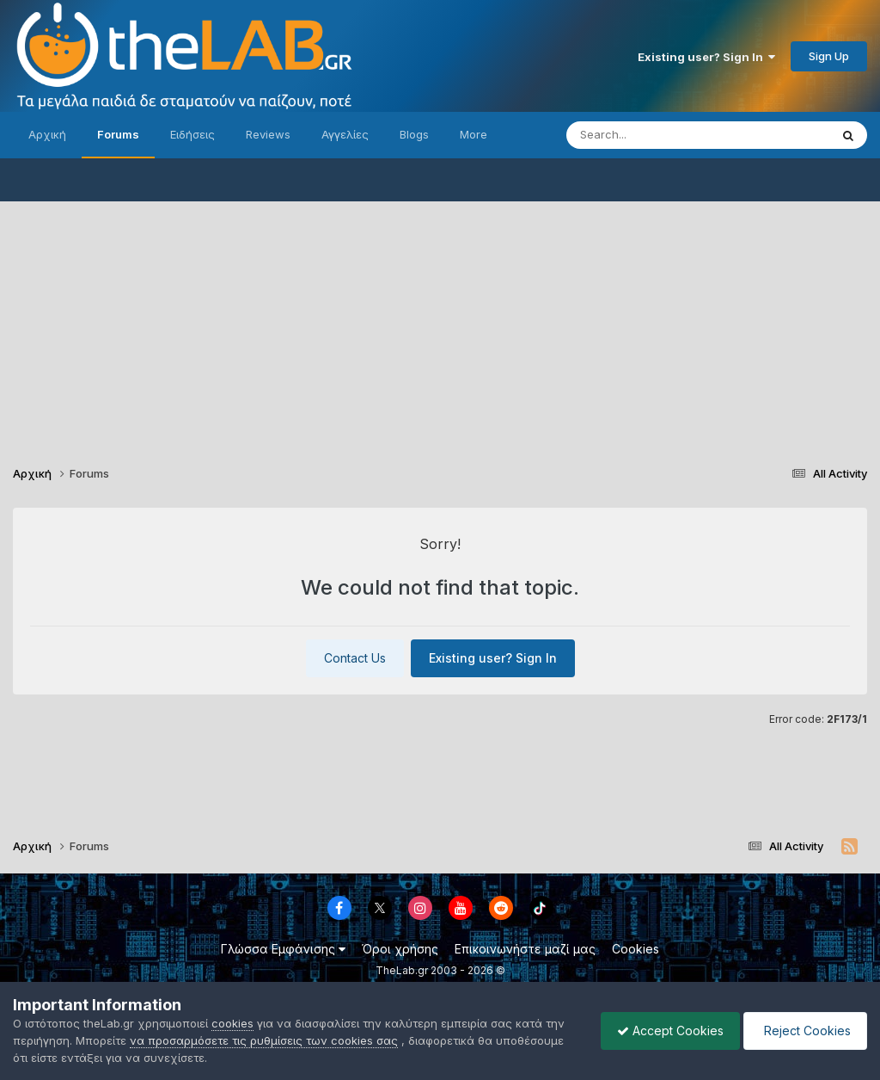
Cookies (635, 948)
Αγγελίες (345, 134)
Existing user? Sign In (706, 57)
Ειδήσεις (192, 134)
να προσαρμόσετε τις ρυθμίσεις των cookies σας (264, 1040)
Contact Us (355, 658)
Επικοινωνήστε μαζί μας (525, 948)
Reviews (268, 134)
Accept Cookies (666, 1030)
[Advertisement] (440, 321)
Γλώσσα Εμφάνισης (283, 948)
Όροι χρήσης (400, 948)
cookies (232, 1023)
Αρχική (47, 134)
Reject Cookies (804, 1030)
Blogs (414, 134)
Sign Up (829, 56)
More (473, 134)
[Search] (663, 135)
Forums (118, 134)
